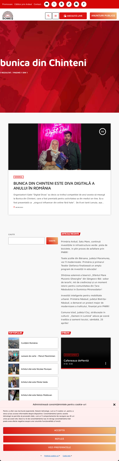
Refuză (59, 439)
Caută (11, 234)
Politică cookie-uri (51, 456)
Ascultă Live (73, 15)
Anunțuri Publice (103, 15)
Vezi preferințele (59, 447)
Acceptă (59, 430)
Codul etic (67, 456)
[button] (114, 404)
